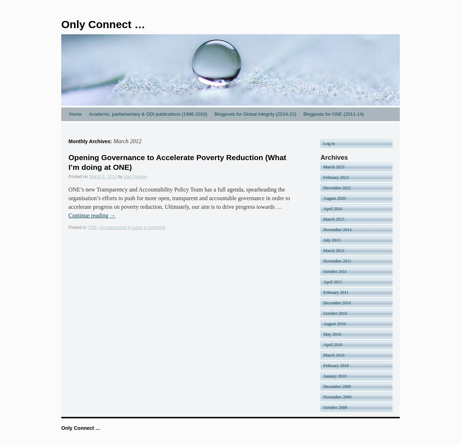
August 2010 (334, 323)
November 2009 (337, 397)
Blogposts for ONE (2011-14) (333, 114)
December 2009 (337, 386)
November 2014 (337, 229)
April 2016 (332, 208)
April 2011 (332, 282)
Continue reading (92, 215)
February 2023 (336, 177)
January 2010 (334, 376)
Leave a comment (148, 227)
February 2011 (336, 292)
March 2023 (333, 166)
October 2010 (335, 313)
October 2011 (335, 271)
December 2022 (337, 187)
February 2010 (336, 365)
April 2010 (332, 344)
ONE (92, 227)
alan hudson (135, 176)
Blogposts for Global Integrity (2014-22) (255, 114)
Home (75, 114)
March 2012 (333, 250)
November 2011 (337, 261)
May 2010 (332, 334)
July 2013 (331, 240)
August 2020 (334, 198)
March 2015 (333, 219)
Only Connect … (103, 24)
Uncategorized (113, 227)
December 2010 (337, 302)
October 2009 (335, 407)
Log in (329, 143)
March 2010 (333, 355)
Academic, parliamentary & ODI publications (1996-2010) (148, 114)
